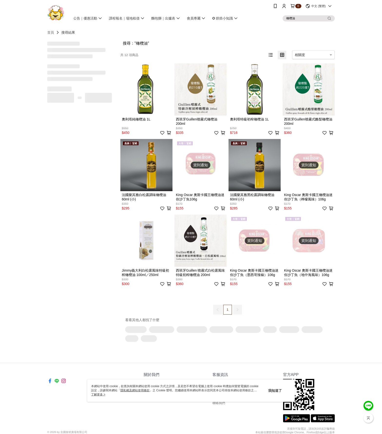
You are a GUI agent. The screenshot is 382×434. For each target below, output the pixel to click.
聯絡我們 (218, 403)
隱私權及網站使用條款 (135, 390)
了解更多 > (98, 394)
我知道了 (275, 391)
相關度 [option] (300, 55)
